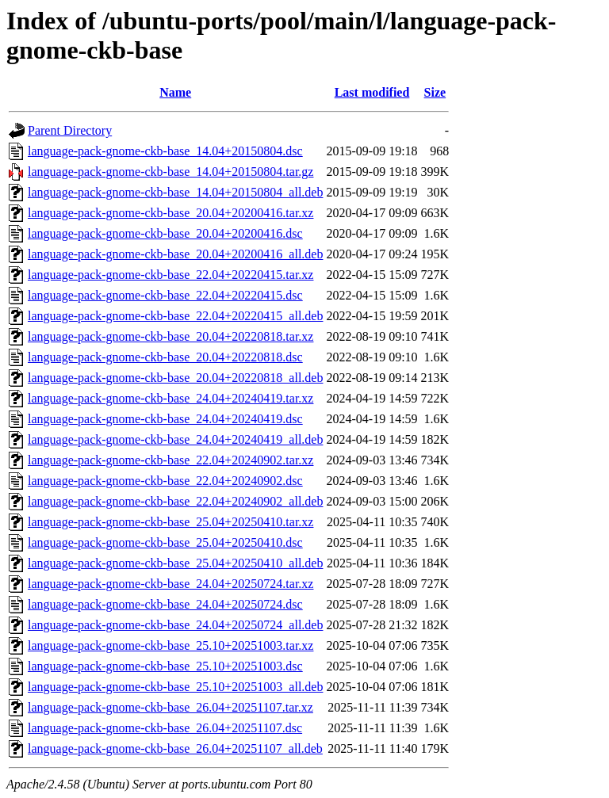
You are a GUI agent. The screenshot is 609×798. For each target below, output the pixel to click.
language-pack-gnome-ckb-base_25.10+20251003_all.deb (175, 686)
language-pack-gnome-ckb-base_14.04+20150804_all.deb (175, 192)
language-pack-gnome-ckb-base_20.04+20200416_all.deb (175, 254)
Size (435, 92)
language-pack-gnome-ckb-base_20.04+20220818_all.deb (175, 377)
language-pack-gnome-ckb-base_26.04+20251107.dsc (165, 728)
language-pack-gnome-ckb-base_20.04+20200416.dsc (165, 233)
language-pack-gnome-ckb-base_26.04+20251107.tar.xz (170, 707)
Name (175, 92)
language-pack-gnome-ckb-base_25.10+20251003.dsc (165, 666)
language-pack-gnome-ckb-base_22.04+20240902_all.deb (175, 501)
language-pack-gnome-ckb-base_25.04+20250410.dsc (165, 542)
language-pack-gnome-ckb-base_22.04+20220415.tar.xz (170, 274)
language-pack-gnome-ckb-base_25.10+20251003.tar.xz (170, 645)
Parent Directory (70, 130)
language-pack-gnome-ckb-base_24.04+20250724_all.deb (175, 625)
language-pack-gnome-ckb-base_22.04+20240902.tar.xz (170, 460)
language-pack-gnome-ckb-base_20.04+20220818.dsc (165, 357)
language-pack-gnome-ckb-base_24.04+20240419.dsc (165, 419)
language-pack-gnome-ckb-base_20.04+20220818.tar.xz (170, 336)
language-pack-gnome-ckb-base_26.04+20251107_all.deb (175, 748)
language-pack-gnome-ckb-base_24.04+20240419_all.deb (175, 439)
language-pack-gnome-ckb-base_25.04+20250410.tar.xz (170, 522)
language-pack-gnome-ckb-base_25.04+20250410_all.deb (175, 563)
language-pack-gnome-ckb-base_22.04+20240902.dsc (165, 480)
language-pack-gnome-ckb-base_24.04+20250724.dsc (165, 604)
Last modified (372, 92)
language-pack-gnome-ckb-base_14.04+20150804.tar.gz (170, 171)
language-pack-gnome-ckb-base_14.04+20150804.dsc (165, 151)
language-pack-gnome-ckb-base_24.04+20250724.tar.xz (170, 583)
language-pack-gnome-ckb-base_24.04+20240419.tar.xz (170, 398)
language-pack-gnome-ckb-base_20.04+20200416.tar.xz (170, 213)
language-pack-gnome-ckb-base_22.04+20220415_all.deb (175, 316)
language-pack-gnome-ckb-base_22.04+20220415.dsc (165, 295)
